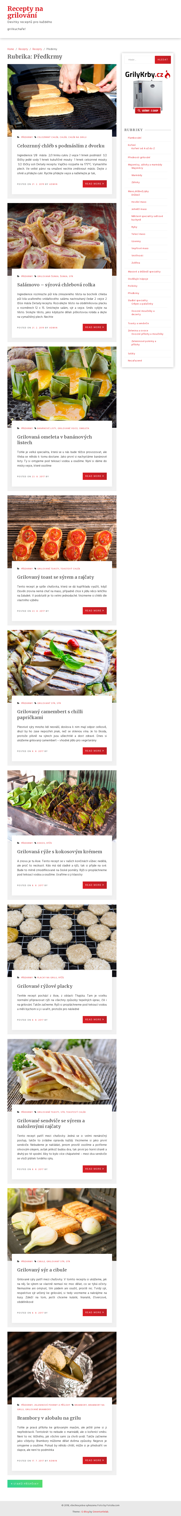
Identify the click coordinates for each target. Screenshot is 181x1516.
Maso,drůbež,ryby (138, 191)
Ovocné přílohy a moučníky (148, 334)
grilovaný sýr (46, 703)
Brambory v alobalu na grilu (49, 1417)
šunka (64, 276)
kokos (41, 843)
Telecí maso (138, 234)
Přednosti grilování (139, 157)
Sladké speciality (138, 300)
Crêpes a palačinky (142, 304)
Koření (132, 145)
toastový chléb (70, 568)
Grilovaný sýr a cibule (42, 1269)
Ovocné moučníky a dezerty (143, 312)
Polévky (133, 286)
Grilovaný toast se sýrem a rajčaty (55, 577)
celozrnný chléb (47, 137)
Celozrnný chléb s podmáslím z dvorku (61, 145)
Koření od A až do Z (143, 148)
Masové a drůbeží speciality (144, 271)
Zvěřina (136, 263)
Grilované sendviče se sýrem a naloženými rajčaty (51, 1123)
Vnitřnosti (137, 255)
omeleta (84, 428)
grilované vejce (68, 428)
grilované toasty (48, 568)
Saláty (131, 353)
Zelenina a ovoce (138, 330)
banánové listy (46, 428)
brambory (81, 1405)
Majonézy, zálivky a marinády (145, 164)
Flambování (134, 138)
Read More (94, 183)
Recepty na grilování (25, 11)
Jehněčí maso (139, 209)
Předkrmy (27, 137)
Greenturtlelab (100, 1511)
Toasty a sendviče (138, 323)
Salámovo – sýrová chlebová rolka (56, 284)
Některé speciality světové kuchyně (147, 218)
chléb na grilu (77, 137)
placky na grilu (47, 977)
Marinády (137, 175)
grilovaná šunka (48, 276)
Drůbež (136, 195)
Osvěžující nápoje (138, 279)
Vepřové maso (140, 248)
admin (53, 184)
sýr (71, 276)
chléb (63, 137)
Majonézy (137, 168)
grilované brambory (38, 1409)
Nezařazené (135, 361)
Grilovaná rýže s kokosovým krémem (59, 851)
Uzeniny (136, 241)
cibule (41, 1261)
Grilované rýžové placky (44, 986)
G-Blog (85, 1511)
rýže (49, 843)
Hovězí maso (139, 202)
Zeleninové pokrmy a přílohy (52, 1405)
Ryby (134, 227)
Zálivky (136, 182)
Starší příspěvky (26, 1484)
